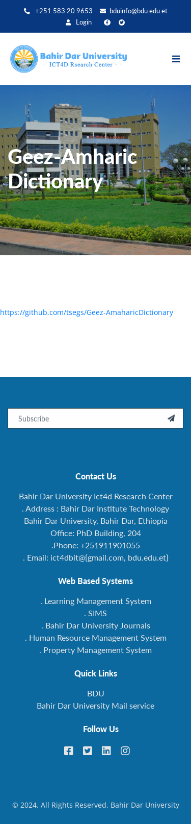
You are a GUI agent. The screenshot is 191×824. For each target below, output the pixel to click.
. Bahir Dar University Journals (95, 625)
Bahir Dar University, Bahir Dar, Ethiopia (96, 520)
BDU (95, 693)
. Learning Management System (95, 600)
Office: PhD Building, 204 (95, 533)
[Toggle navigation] (181, 59)
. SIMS (95, 613)
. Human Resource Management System (96, 637)
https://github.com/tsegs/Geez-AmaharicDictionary (86, 312)
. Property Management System (95, 650)
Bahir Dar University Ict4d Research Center (96, 496)
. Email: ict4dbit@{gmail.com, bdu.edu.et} (96, 557)
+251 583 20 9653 (58, 11)
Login (79, 22)
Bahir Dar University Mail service (95, 705)
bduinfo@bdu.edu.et (134, 11)
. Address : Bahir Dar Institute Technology (95, 508)
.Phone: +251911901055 (95, 545)
